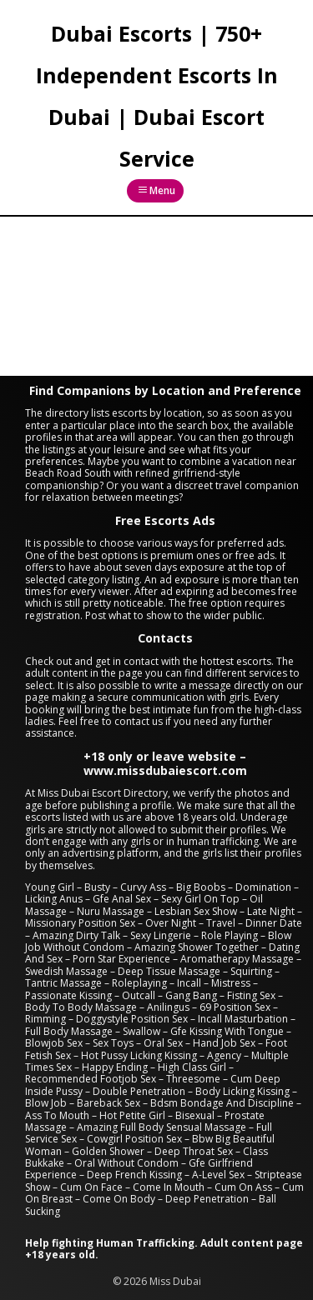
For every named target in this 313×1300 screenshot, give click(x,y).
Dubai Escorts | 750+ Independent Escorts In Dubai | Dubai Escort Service (157, 95)
